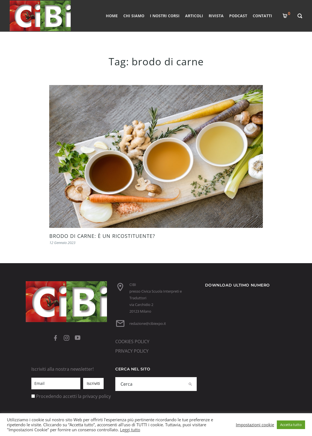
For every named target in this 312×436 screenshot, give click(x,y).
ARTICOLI (194, 15)
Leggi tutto (130, 429)
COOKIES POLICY (132, 341)
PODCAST (238, 15)
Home (111, 15)
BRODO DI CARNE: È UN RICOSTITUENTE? (102, 236)
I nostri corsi (164, 15)
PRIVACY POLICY (132, 351)
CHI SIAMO (133, 15)
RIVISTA (215, 15)
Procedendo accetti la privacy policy (73, 396)
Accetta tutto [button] (291, 424)
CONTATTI (262, 15)
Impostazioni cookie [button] (255, 424)
